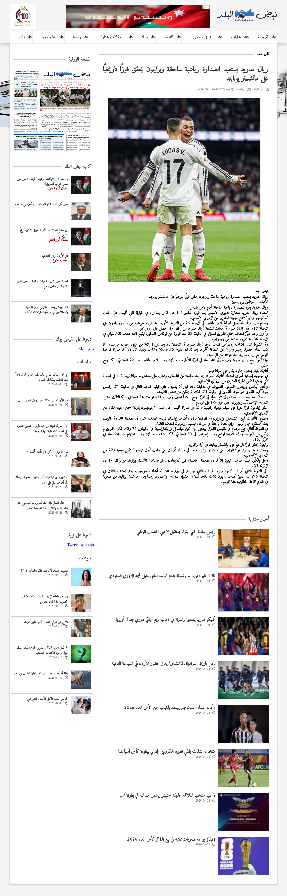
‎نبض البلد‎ (86, 349)
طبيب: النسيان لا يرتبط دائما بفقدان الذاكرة (44, 571)
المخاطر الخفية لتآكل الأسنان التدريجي (47, 699)
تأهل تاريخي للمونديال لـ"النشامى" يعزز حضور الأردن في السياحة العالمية (163, 664)
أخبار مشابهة (258, 519)
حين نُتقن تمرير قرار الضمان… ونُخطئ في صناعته (41, 204)
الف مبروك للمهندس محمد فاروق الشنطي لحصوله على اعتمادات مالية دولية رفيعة (42, 428)
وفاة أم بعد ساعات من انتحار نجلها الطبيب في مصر (40, 673)
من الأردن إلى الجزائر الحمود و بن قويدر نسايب (43, 400)
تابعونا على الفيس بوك (73, 339)
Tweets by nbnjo (80, 544)
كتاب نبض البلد (78, 166)
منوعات (84, 558)
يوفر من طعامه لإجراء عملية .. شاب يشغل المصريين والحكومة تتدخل (45, 599)
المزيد (21, 37)
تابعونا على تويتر (79, 535)
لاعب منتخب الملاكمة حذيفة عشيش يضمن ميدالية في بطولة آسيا (167, 795)
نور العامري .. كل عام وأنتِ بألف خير (46, 452)
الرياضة (241, 89)
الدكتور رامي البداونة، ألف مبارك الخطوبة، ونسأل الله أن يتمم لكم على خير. (41, 480)
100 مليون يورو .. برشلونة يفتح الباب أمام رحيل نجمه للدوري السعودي (161, 576)
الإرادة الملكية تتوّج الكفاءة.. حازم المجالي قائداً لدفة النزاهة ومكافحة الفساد (41, 377)
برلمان (144, 37)
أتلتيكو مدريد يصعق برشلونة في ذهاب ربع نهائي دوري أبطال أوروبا (165, 620)
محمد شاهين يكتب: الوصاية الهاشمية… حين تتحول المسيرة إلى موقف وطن (42, 284)
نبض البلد (259, 89)
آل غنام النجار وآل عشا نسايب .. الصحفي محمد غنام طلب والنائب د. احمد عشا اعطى (42, 505)
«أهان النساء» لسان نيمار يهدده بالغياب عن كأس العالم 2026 (169, 708)
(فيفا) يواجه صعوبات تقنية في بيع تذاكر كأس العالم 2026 (171, 839)
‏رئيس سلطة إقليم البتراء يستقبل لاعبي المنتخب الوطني (175, 532)
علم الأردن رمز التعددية (55, 256)
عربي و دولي (202, 37)
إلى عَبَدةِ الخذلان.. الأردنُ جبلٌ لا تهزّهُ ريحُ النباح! (44, 232)
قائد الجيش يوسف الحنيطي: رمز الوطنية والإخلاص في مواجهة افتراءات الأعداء (46, 309)
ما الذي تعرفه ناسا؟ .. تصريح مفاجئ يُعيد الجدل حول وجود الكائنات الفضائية (42, 650)
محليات (236, 37)
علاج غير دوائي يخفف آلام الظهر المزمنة (46, 622)
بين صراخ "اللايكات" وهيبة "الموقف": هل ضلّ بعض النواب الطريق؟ (42, 181)
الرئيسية (263, 37)
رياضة (76, 37)
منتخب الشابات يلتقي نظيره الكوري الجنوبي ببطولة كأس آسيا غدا (166, 752)
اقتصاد (168, 37)
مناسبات (84, 362)
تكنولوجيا (48, 37)
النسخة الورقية (79, 59)
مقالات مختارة (111, 37)
